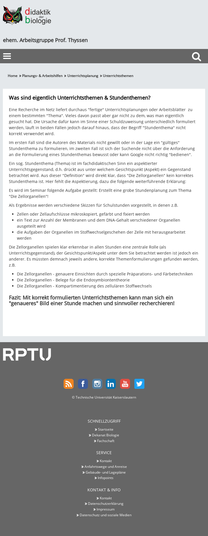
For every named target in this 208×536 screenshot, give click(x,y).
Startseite (105, 429)
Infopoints (105, 477)
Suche (198, 67)
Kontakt (106, 460)
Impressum (106, 509)
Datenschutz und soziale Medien (106, 515)
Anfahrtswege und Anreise (106, 466)
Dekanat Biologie (105, 435)
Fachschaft (105, 440)
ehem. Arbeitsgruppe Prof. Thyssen (45, 40)
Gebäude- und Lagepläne (106, 472)
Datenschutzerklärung (105, 503)
